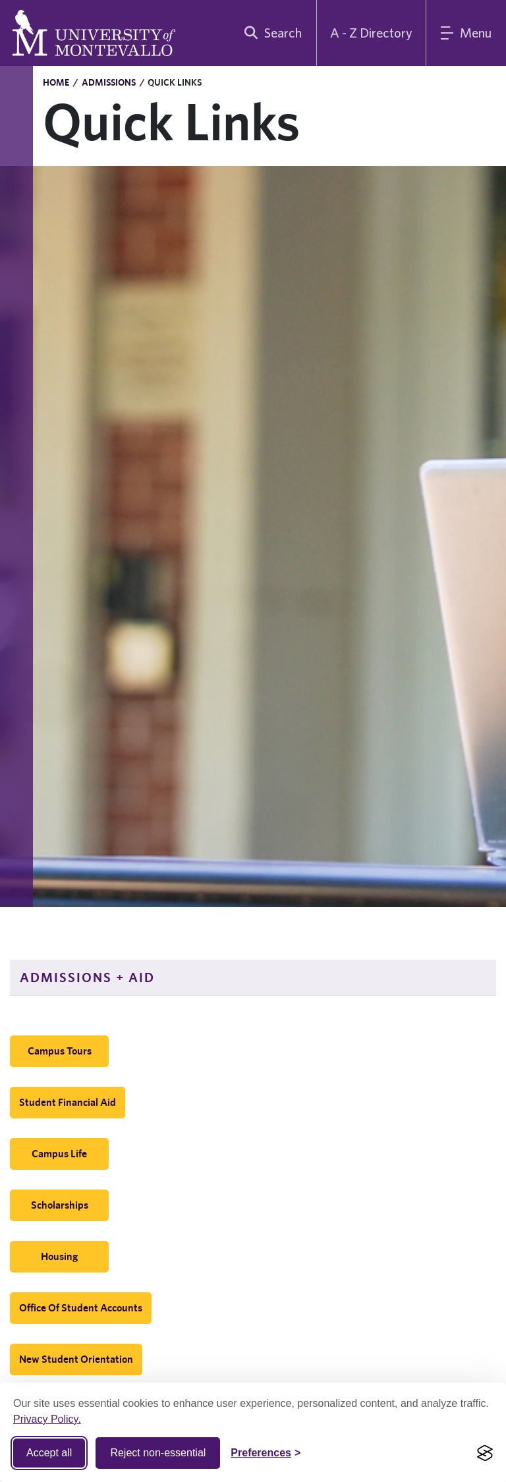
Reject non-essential (158, 1452)
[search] (270, 33)
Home (56, 82)
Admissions (109, 82)
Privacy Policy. (47, 1419)
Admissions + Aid (87, 977)
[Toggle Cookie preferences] (265, 1453)
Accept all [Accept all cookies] (49, 1452)
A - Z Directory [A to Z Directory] (371, 32)
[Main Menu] (466, 33)
